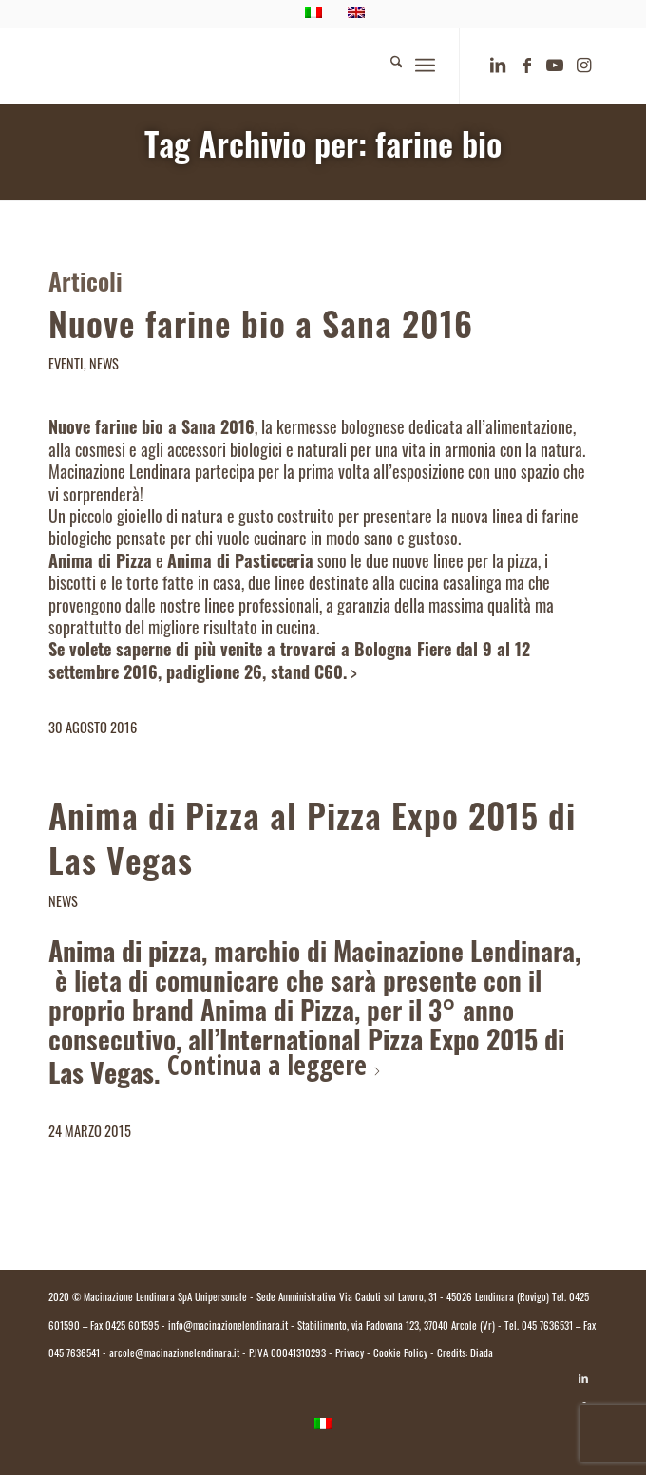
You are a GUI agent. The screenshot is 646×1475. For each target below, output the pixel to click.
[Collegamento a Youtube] (555, 66)
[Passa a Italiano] (323, 1425)
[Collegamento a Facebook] (526, 66)
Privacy (349, 1355)
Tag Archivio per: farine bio (323, 149)
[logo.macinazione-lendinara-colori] (267, 66)
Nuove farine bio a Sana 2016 (260, 329)
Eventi (66, 366)
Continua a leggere (274, 1065)
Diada (481, 1355)
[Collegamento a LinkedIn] (498, 66)
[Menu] (425, 65)
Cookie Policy (400, 1355)
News (104, 366)
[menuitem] (387, 66)
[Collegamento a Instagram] (583, 66)
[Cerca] (387, 66)
